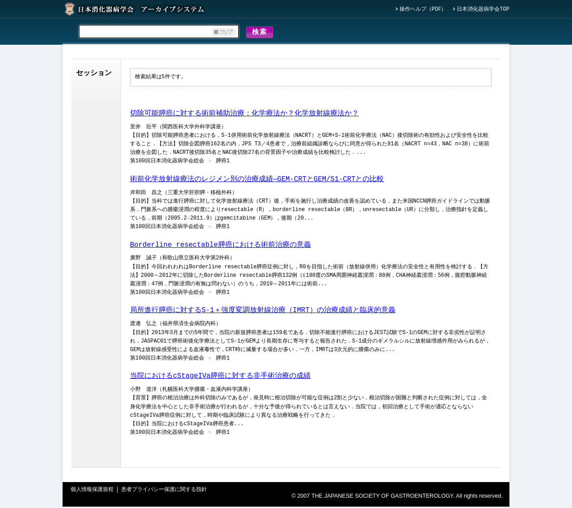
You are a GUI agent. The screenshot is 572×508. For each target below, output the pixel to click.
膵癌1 (223, 162)
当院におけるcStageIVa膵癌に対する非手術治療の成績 (220, 377)
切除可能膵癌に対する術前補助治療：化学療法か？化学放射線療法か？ (244, 115)
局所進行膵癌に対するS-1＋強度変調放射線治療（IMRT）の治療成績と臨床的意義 (262, 312)
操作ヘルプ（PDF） (423, 9)
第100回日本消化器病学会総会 (167, 162)
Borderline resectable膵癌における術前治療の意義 (220, 246)
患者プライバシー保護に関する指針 (164, 491)
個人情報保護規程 (92, 491)
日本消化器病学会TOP (483, 9)
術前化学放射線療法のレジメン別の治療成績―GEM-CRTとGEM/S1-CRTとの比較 (257, 181)
